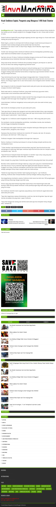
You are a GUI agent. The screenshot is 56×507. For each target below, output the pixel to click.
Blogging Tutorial (7, 428)
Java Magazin (9, 505)
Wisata (4, 463)
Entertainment (6, 436)
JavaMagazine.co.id (7, 30)
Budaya (4, 430)
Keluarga (4, 447)
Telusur (4, 460)
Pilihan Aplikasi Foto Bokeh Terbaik (18, 332)
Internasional (6, 444)
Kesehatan (4, 449)
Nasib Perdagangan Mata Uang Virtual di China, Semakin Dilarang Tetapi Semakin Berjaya (31, 363)
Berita (4, 422)
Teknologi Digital (7, 457)
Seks (3, 455)
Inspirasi (4, 441)
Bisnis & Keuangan (7, 425)
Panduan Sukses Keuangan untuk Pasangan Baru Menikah (24, 346)
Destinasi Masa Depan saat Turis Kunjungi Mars (21, 353)
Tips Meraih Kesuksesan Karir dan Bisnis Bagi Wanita (22, 325)
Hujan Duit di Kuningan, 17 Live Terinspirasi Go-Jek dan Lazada (25, 404)
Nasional (4, 452)
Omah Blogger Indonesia (20, 505)
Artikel (4, 419)
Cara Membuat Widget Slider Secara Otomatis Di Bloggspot (24, 339)
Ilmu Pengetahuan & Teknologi (10, 438)
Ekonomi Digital (6, 433)
